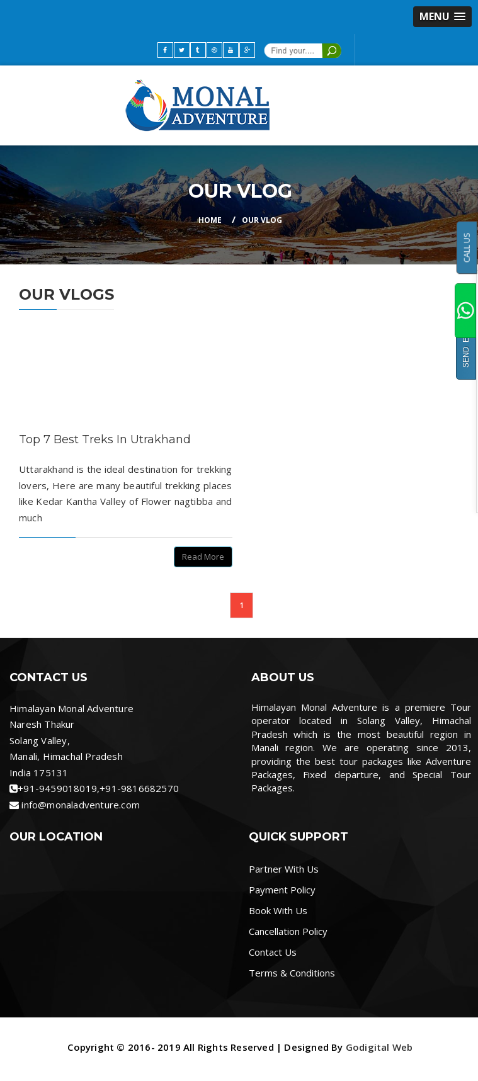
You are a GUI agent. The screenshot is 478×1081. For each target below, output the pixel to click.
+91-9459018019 (57, 788)
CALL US (466, 247)
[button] (442, 16)
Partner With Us (284, 869)
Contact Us (273, 952)
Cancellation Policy (288, 931)
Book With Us (278, 910)
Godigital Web (379, 1047)
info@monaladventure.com (80, 804)
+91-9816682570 (139, 788)
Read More (203, 556)
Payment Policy (282, 889)
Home (210, 220)
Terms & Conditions (292, 972)
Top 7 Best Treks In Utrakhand (105, 439)
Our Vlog (262, 220)
